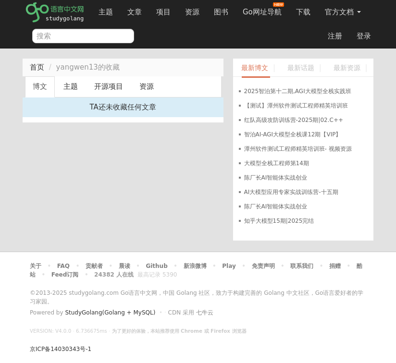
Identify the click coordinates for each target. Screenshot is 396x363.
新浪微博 (195, 266)
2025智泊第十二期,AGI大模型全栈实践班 (297, 91)
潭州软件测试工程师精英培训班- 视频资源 (298, 148)
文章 (134, 12)
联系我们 (301, 266)
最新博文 (254, 68)
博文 (40, 86)
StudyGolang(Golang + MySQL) (110, 312)
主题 (106, 12)
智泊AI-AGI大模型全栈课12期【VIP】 (293, 134)
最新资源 (347, 68)
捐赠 (335, 266)
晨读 (124, 266)
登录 (364, 36)
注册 (335, 36)
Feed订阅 (65, 274)
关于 (35, 266)
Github (156, 266)
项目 (163, 12)
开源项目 (108, 86)
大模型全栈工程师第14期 (276, 163)
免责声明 (263, 266)
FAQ (63, 266)
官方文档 (343, 12)
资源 (192, 12)
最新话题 (300, 68)
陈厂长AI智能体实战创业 (276, 177)
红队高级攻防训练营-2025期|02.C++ (293, 120)
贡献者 (94, 266)
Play (228, 266)
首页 (37, 67)
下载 (303, 12)
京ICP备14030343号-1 (60, 349)
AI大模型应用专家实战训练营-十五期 (291, 192)
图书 (221, 12)
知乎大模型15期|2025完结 (279, 221)
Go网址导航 (263, 9)
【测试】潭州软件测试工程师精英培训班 (296, 105)
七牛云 (204, 312)
